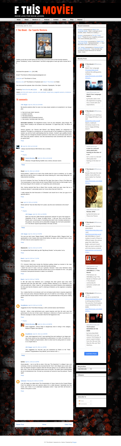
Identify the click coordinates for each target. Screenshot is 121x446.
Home (19, 19)
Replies (25, 155)
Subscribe (19, 78)
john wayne (29, 92)
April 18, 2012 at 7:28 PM (32, 279)
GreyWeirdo (24, 305)
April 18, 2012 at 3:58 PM (40, 214)
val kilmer (18, 94)
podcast (35, 92)
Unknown (23, 381)
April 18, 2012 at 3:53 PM (35, 234)
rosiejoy (80, 29)
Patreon (79, 19)
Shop (71, 19)
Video (64, 19)
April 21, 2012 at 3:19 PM (32, 361)
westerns (24, 94)
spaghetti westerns (59, 92)
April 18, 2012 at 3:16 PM (30, 202)
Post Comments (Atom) (47, 430)
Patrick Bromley (30, 158)
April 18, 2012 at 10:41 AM (30, 146)
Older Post (68, 424)
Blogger (74, 442)
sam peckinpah (42, 92)
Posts (81, 401)
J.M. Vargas (24, 104)
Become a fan (20, 82)
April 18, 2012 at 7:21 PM (32, 258)
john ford (23, 92)
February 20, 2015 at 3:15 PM (35, 381)
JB (21, 146)
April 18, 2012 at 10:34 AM (35, 104)
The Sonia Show (82, 41)
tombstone (68, 92)
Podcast (46, 19)
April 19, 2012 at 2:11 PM (35, 305)
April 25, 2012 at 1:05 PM (40, 347)
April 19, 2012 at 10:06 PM (45, 324)
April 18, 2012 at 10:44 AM (45, 158)
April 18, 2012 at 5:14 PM (35, 248)
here (30, 71)
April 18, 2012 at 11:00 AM (32, 171)
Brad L (23, 258)
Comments (83, 404)
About (26, 19)
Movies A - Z (36, 19)
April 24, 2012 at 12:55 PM (40, 334)
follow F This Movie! (48, 82)
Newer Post (20, 424)
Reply (22, 140)
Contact (55, 19)
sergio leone (50, 92)
